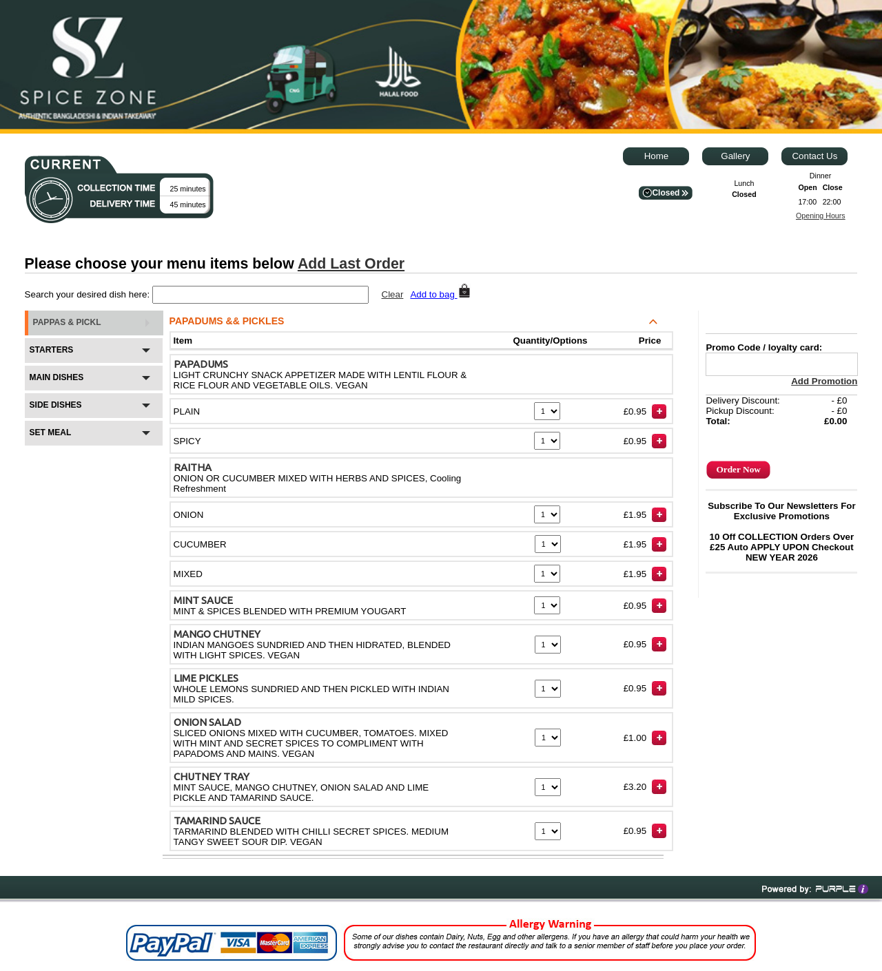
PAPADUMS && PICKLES (340, 323)
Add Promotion (824, 381)
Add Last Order (351, 263)
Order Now (738, 469)
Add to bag (440, 294)
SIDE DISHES (93, 409)
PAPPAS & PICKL (92, 322)
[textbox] (260, 295)
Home (656, 156)
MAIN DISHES (93, 381)
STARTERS (93, 354)
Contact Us (814, 156)
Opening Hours (820, 215)
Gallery (735, 156)
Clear (393, 294)
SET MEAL (93, 437)
